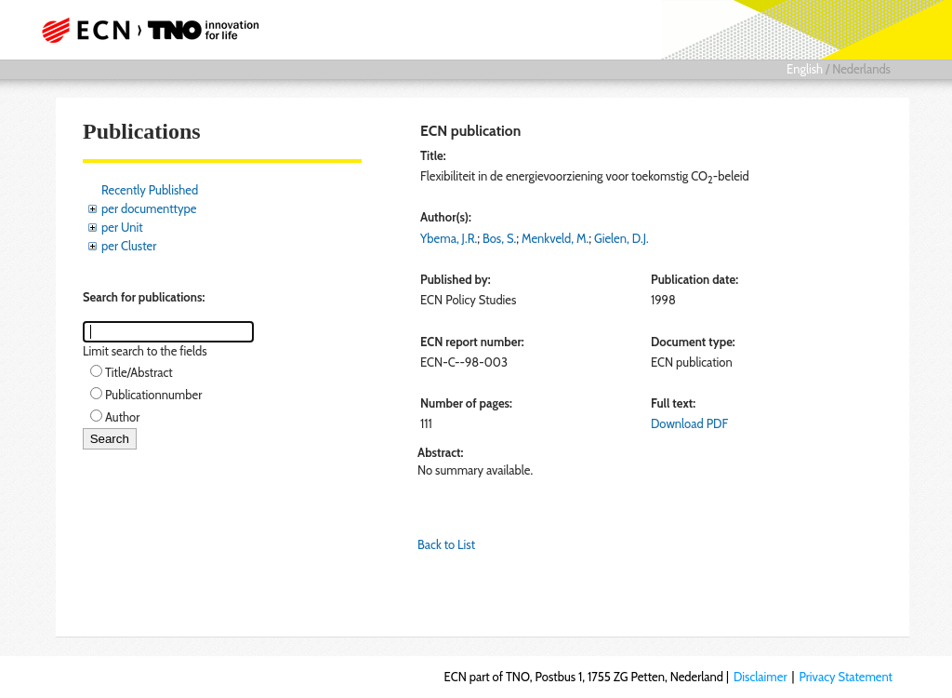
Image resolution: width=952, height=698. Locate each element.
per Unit (122, 227)
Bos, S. (499, 238)
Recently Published (149, 189)
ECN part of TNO (155, 30)
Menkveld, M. (555, 238)
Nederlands (861, 68)
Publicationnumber (153, 394)
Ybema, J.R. (448, 238)
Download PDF (689, 423)
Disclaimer (760, 676)
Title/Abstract (139, 372)
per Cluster (128, 245)
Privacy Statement (845, 676)
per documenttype (148, 208)
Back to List (446, 544)
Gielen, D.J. (621, 238)
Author (122, 416)
